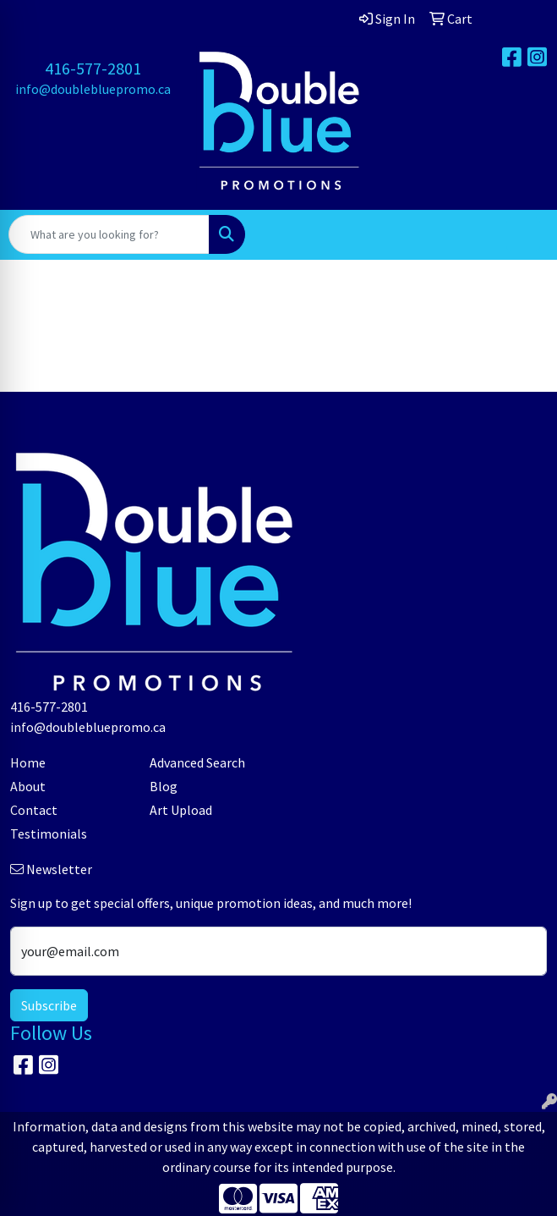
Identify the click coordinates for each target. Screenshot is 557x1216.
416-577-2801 (93, 68)
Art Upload (181, 809)
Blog (163, 786)
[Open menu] (523, 234)
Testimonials (48, 833)
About (28, 786)
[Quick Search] (109, 234)
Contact (33, 809)
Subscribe (49, 1005)
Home (28, 762)
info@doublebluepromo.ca (93, 88)
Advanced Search (197, 762)
